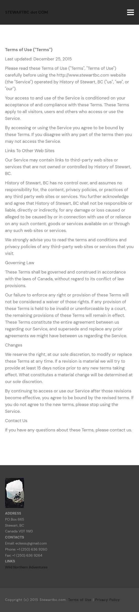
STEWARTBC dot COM (26, 12)
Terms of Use (79, 600)
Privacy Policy (107, 600)
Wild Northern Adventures (26, 567)
